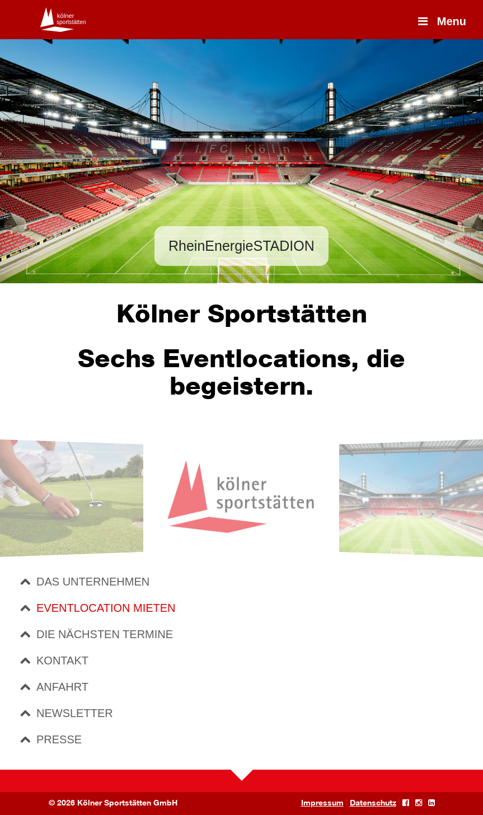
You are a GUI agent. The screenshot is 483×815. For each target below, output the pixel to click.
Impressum (322, 802)
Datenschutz (373, 802)
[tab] (244, 581)
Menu (441, 21)
